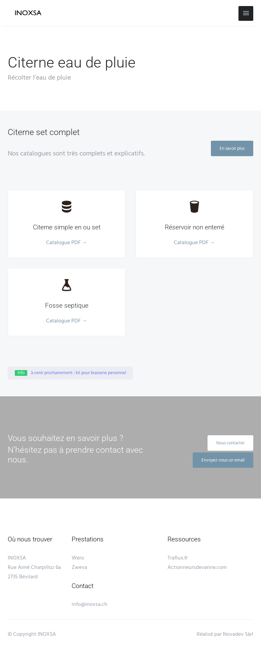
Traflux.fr (177, 558)
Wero (78, 558)
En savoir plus (232, 148)
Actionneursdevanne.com (197, 567)
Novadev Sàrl (238, 635)
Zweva (79, 567)
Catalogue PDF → (66, 242)
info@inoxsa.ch (89, 605)
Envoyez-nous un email (223, 460)
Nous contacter (230, 443)
